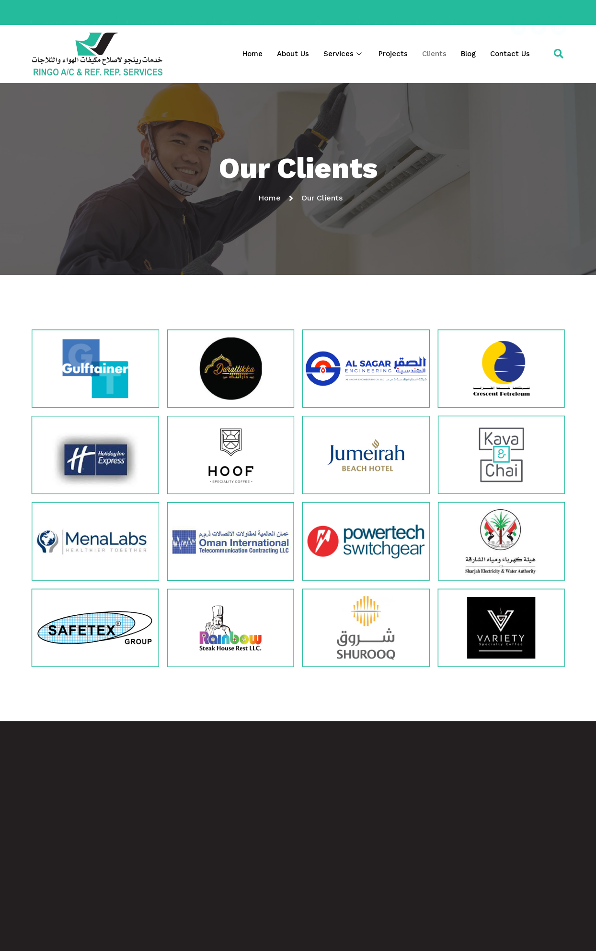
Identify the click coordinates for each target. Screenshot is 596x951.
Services (343, 53)
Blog (468, 53)
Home (252, 53)
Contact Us (510, 53)
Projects (393, 53)
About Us (293, 53)
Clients (434, 53)
